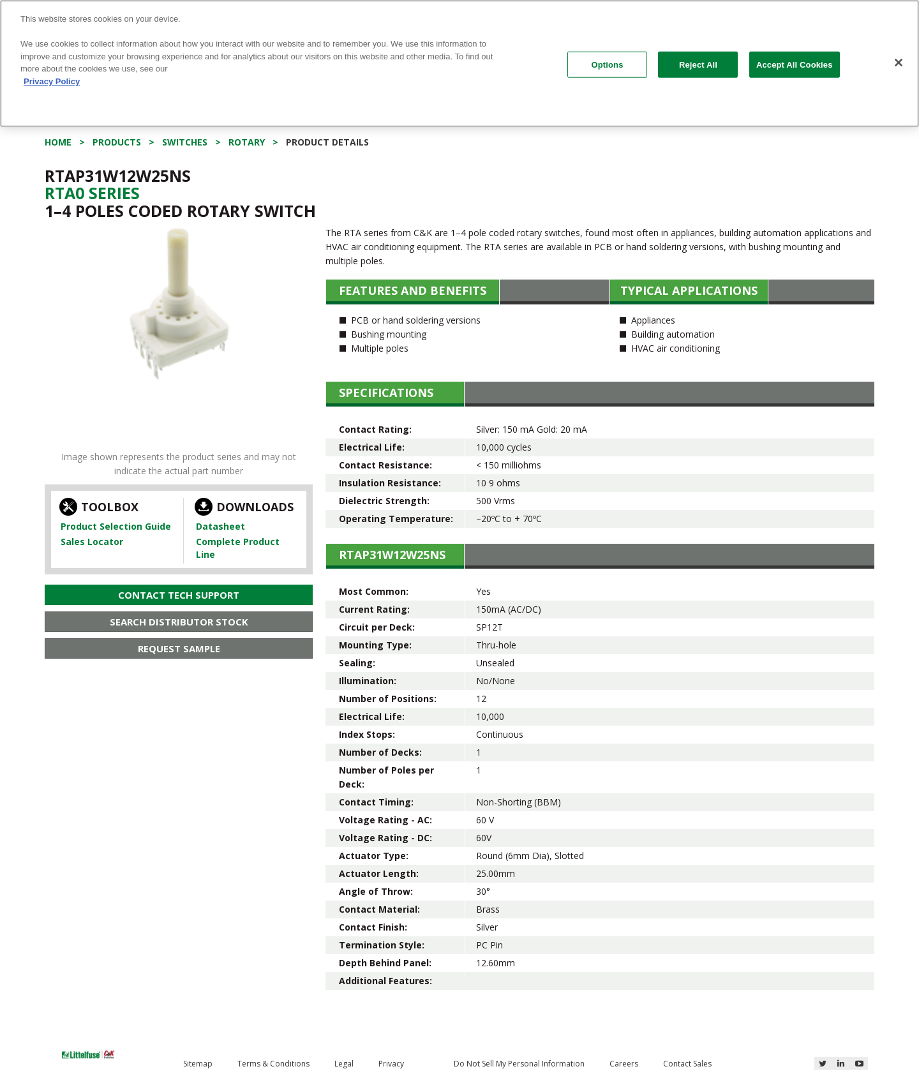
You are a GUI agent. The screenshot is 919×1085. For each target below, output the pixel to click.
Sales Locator (92, 541)
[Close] (899, 63)
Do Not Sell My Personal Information (519, 1063)
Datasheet (220, 526)
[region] (459, 63)
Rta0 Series (92, 193)
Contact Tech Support (178, 594)
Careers (623, 1063)
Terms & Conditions (273, 1063)
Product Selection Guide (116, 526)
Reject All (698, 64)
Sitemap (198, 1063)
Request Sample (179, 648)
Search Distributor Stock (179, 621)
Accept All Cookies (794, 64)
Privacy (391, 1063)
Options (608, 64)
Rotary (246, 142)
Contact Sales (687, 1063)
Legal (344, 1063)
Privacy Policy (52, 81)
